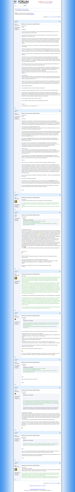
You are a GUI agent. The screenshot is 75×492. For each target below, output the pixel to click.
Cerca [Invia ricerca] (25, 5)
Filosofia (26, 9)
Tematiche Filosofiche (30, 14)
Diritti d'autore (36, 489)
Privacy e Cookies (42, 489)
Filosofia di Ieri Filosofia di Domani (35, 485)
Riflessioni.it (46, 2)
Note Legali (32, 489)
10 (56, 16)
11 (57, 16)
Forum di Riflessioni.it (18, 9)
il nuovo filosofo (43, 485)
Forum (24, 9)
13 (59, 16)
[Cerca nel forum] (18, 5)
